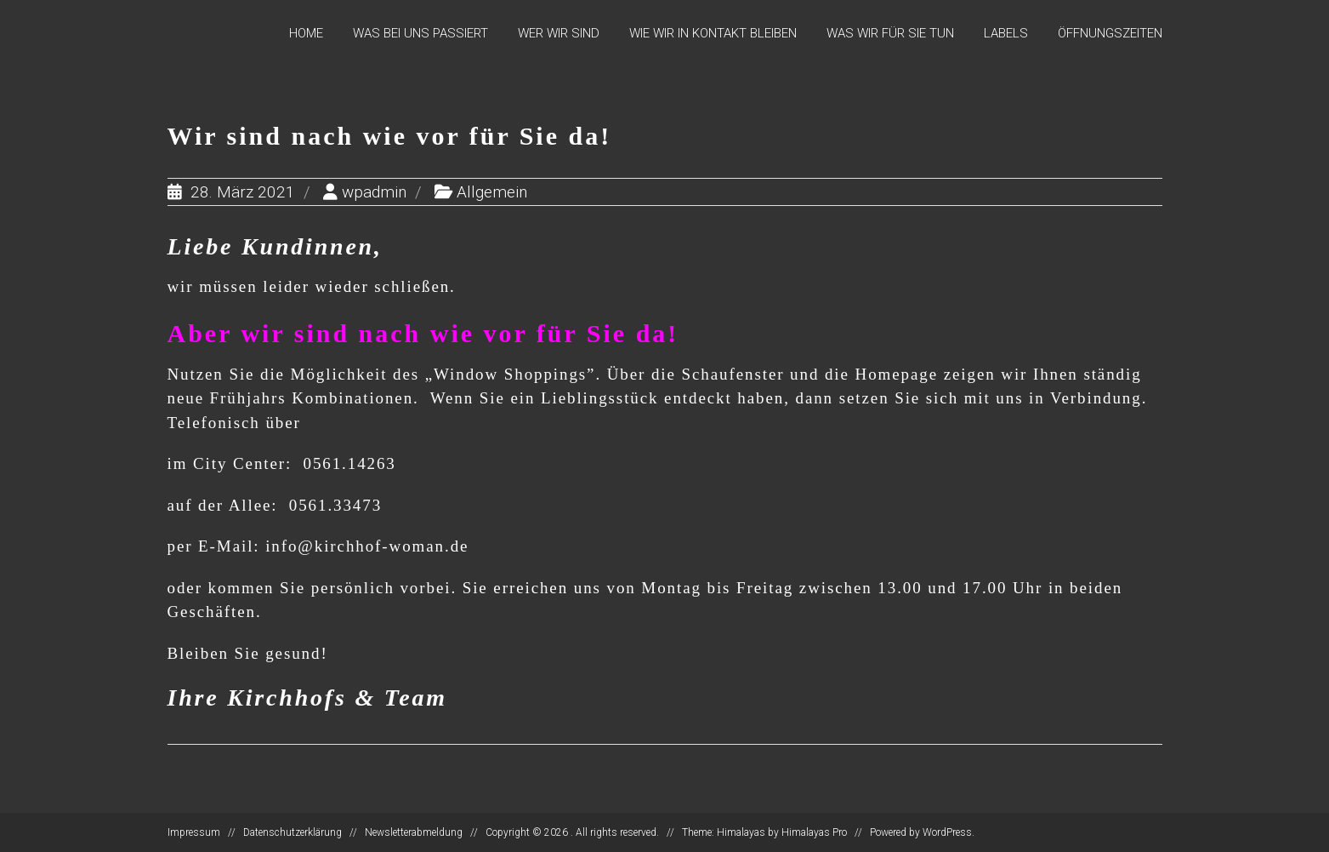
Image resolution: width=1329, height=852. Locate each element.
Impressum (194, 832)
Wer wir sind (558, 33)
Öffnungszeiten (1110, 33)
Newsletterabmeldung (414, 832)
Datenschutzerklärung (292, 832)
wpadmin (374, 192)
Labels (1006, 33)
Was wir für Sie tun (890, 33)
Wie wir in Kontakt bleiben (713, 33)
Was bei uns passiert (420, 33)
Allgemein (492, 192)
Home (306, 33)
